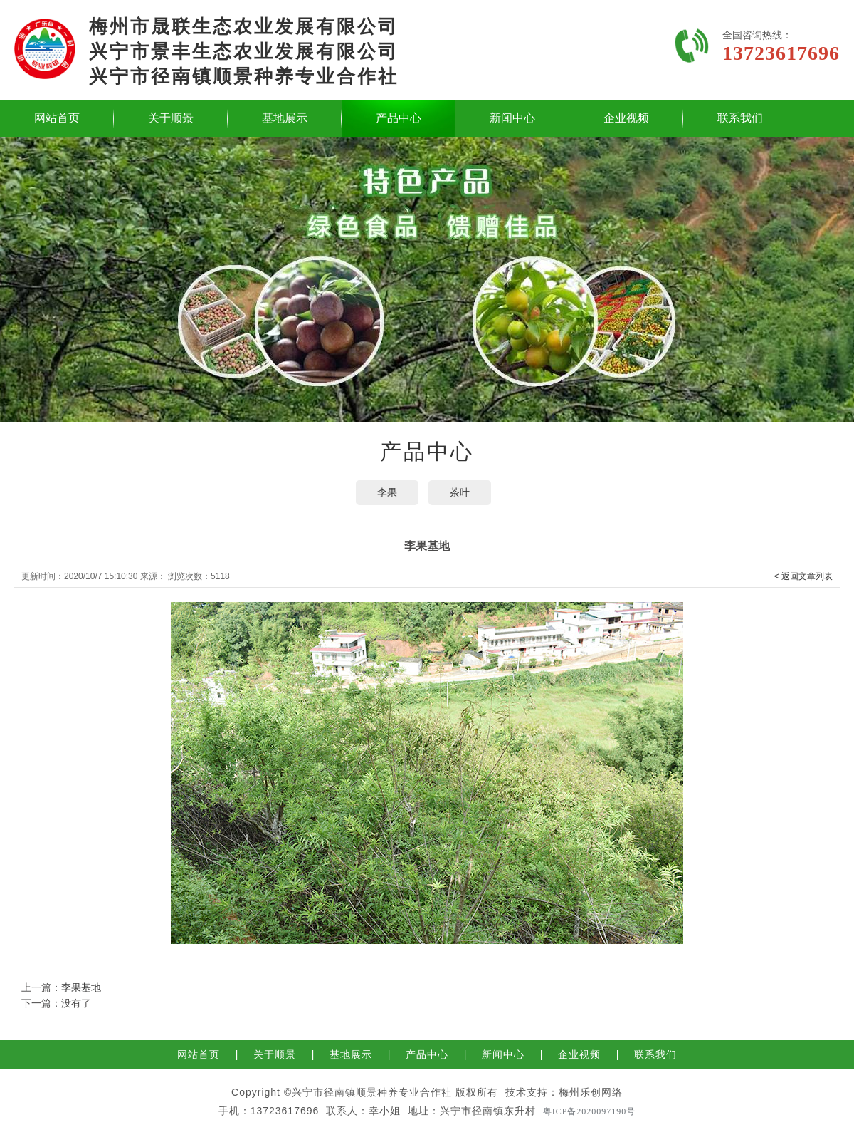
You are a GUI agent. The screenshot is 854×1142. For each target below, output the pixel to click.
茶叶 (460, 492)
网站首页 (57, 118)
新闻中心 (512, 118)
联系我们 (740, 118)
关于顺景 (171, 118)
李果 (387, 492)
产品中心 (398, 118)
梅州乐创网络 (591, 1092)
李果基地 (81, 987)
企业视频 (626, 118)
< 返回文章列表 (803, 576)
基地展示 (284, 118)
